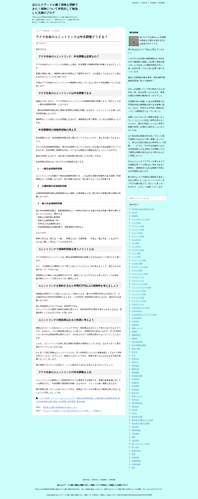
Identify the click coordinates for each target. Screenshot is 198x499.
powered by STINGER (144, 495)
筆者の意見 (136, 450)
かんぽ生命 (136, 240)
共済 (133, 355)
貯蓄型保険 (136, 464)
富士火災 (135, 393)
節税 (133, 454)
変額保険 (135, 372)
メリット (55, 398)
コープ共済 (136, 246)
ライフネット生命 (139, 301)
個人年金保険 (137, 342)
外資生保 (144, 3)
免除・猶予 (136, 348)
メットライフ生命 (139, 294)
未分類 (134, 410)
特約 (133, 437)
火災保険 (135, 433)
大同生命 (135, 379)
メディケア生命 (138, 297)
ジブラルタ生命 (138, 250)
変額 (55, 401)
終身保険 (162, 3)
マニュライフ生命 (139, 291)
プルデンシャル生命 (140, 284)
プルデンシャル (138, 277)
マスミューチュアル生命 (141, 287)
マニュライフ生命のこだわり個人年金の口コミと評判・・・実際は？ (72, 411)
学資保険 (153, 3)
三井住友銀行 (137, 318)
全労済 (134, 352)
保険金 (134, 338)
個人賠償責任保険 (139, 345)
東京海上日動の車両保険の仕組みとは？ (60, 407)
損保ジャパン (137, 396)
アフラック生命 (138, 226)
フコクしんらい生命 (140, 274)
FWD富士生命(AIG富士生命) (143, 209)
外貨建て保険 (137, 376)
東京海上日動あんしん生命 (142, 420)
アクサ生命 (45, 398)
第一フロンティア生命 (141, 444)
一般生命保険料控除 (84, 398)
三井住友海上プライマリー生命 (144, 314)
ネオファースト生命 (140, 267)
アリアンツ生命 (138, 229)
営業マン (135, 362)
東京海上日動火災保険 (141, 423)
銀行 (133, 467)
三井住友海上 (137, 311)
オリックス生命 (138, 236)
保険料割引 (136, 335)
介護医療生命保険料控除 (105, 398)
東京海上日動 (137, 416)
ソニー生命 (136, 257)
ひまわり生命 (137, 270)
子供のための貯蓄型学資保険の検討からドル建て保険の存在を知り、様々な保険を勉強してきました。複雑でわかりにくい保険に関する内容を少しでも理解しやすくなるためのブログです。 (99, 489)
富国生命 (135, 389)
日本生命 (135, 399)
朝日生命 (135, 406)
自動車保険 (136, 461)
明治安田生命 (137, 403)
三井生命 (135, 321)
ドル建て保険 (137, 263)
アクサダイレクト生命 (141, 219)
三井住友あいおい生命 (141, 308)
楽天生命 (135, 427)
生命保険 (135, 440)
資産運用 (72, 401)
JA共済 (134, 212)
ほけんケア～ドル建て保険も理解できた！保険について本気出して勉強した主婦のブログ (55, 8)
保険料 (134, 331)
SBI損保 (135, 216)
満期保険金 (136, 430)
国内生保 (135, 3)
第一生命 (135, 447)
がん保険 (135, 243)
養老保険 (81, 401)
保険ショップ (137, 328)
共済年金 (135, 359)
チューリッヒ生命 (139, 260)
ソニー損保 (136, 253)
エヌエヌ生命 (137, 233)
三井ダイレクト (138, 304)
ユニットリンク (67, 398)
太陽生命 (135, 382)
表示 (43, 49)
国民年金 (135, 369)
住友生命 (135, 325)
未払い (134, 413)
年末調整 (62, 401)
